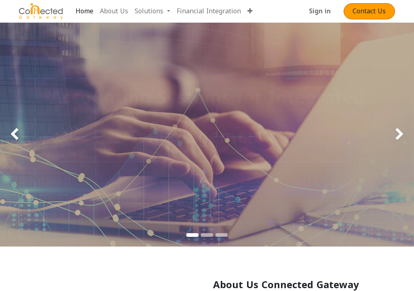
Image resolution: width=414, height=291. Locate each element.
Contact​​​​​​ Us (369, 11)
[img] (16, 135)
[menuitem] (84, 11)
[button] (250, 11)
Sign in (320, 11)
